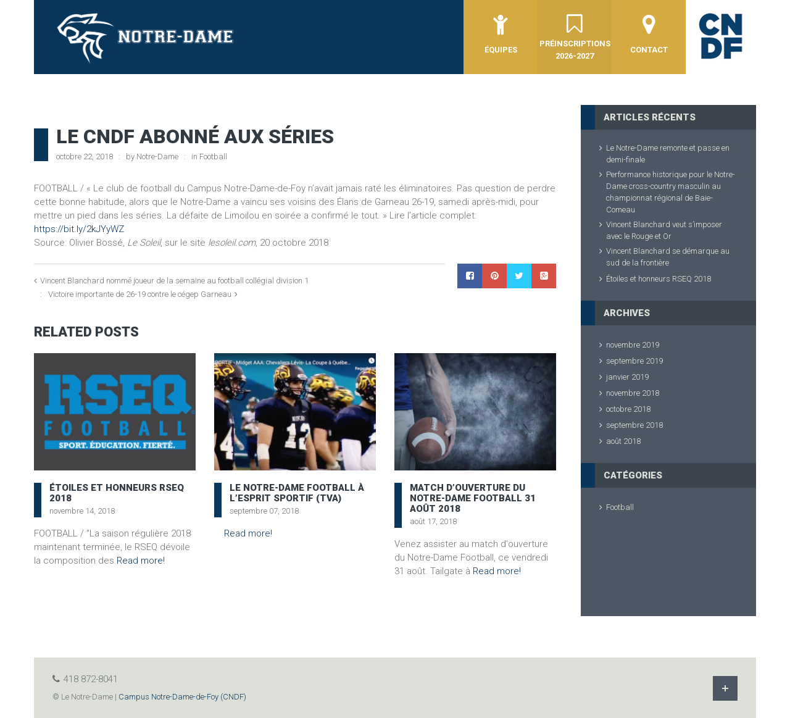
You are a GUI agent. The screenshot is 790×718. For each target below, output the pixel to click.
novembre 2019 (632, 344)
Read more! (141, 560)
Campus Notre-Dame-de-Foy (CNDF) (182, 696)
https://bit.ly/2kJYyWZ (80, 229)
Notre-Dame (157, 156)
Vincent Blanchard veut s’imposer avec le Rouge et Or (664, 230)
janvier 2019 (627, 377)
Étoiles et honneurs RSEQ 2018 (116, 493)
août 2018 (623, 441)
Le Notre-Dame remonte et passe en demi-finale (668, 153)
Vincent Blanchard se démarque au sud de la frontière (668, 256)
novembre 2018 (632, 393)
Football (213, 156)
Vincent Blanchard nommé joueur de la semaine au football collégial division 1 (174, 280)
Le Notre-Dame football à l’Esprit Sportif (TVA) (297, 493)
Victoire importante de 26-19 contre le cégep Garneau (139, 294)
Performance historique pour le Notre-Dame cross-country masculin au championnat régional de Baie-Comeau (670, 192)
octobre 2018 (628, 409)
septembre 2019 (634, 360)
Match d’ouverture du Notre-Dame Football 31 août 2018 (473, 498)
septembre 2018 (634, 425)
